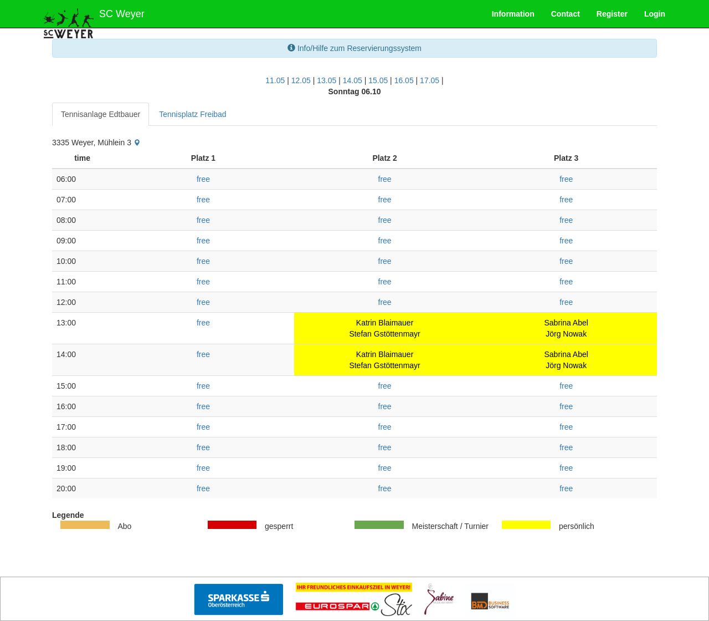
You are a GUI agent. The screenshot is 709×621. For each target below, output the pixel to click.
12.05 (301, 80)
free (203, 179)
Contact (565, 13)
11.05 (275, 80)
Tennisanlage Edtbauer (100, 114)
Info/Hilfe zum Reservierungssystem (354, 48)
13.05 (326, 80)
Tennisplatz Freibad (192, 114)
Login (654, 13)
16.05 (404, 80)
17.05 (429, 80)
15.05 (378, 80)
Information (513, 13)
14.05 (352, 80)
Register (612, 13)
